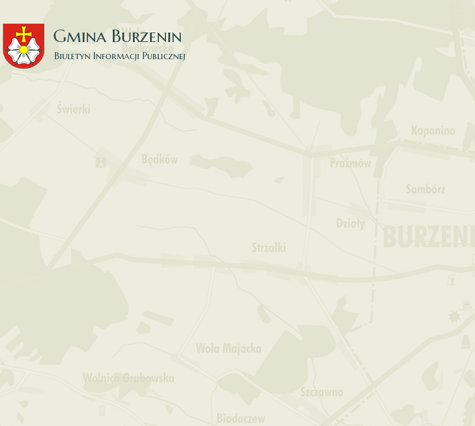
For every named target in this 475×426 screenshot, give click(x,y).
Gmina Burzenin (100, 35)
